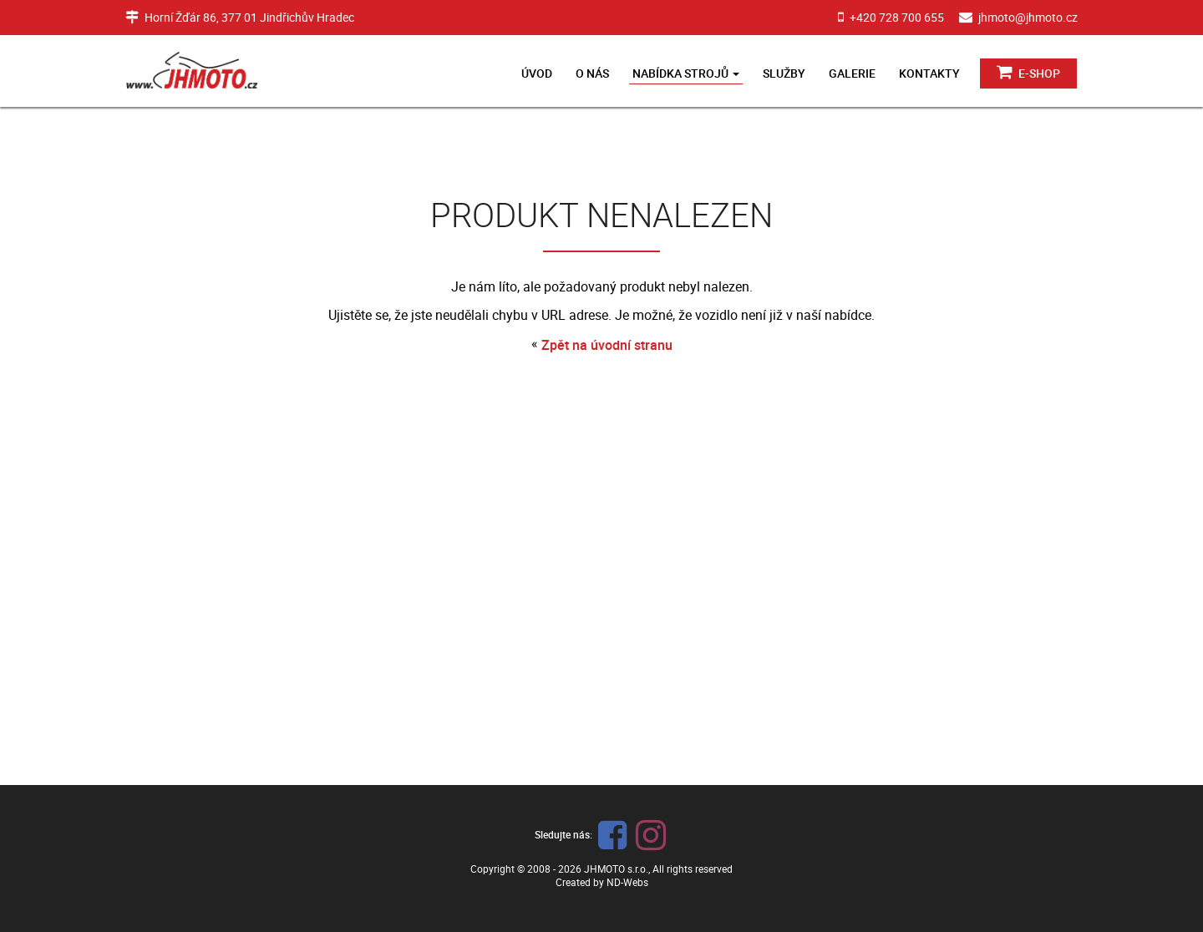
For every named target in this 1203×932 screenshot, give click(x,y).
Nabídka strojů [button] (685, 73)
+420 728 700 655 (897, 17)
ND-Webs (627, 882)
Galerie (852, 73)
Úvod (536, 73)
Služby (784, 73)
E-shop (1028, 72)
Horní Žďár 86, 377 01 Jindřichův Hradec (249, 17)
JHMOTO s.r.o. (616, 868)
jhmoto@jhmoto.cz (1028, 17)
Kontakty (929, 73)
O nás (592, 73)
